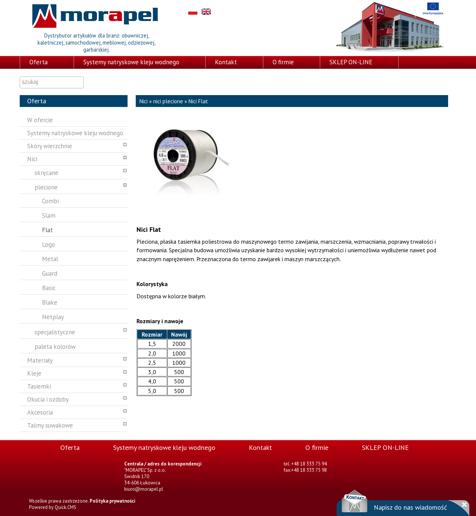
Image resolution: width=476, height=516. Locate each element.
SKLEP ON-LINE (350, 62)
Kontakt (226, 62)
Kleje (34, 373)
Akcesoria (40, 412)
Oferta (38, 62)
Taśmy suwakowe (50, 425)
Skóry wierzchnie (49, 146)
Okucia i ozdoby (48, 399)
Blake (49, 302)
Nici (32, 159)
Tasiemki (39, 386)
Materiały (40, 360)
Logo (48, 244)
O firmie (283, 62)
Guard (49, 273)
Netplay (53, 317)
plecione (46, 187)
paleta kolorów (55, 347)
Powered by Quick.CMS (52, 507)
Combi (50, 201)
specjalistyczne (55, 332)
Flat (47, 230)
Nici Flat (198, 101)
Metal (50, 259)
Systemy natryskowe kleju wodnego (131, 62)
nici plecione (168, 101)
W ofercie (40, 120)
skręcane (46, 173)
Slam (48, 215)
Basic (48, 288)
